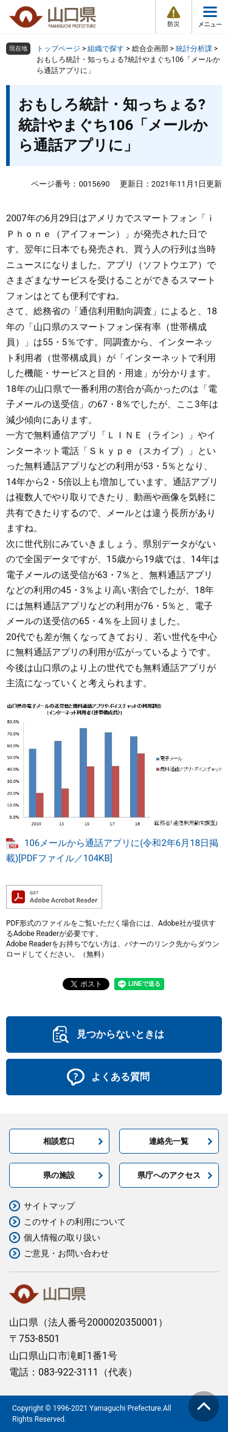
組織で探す (106, 48)
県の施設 (59, 1175)
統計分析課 (194, 48)
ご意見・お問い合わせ (66, 1253)
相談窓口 (59, 1141)
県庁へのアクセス (169, 1175)
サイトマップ (49, 1206)
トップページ (58, 48)
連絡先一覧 (168, 1141)
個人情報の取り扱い (62, 1237)
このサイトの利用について (75, 1222)
